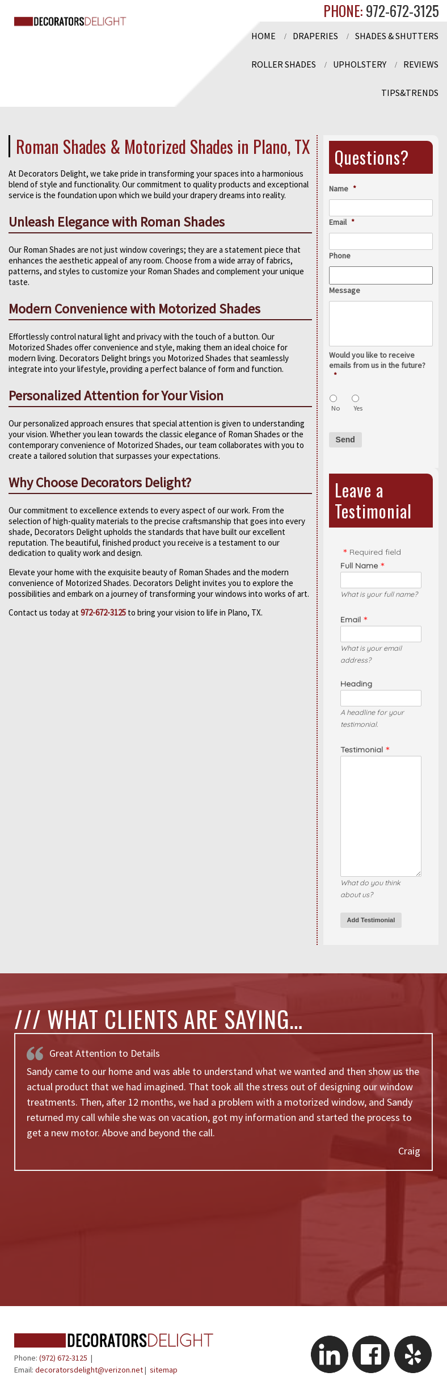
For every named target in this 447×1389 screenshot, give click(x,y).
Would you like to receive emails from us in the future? (377, 365)
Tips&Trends (409, 92)
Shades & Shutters (396, 35)
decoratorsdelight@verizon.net (89, 1370)
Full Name (359, 565)
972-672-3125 (400, 10)
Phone (340, 255)
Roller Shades (283, 64)
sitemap (164, 1370)
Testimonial (361, 749)
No (335, 408)
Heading (356, 684)
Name (342, 188)
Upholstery (359, 64)
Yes (357, 408)
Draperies (315, 35)
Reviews (420, 64)
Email (342, 222)
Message (344, 290)
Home (263, 35)
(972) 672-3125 (63, 1358)
